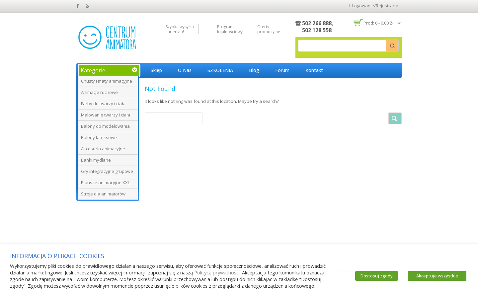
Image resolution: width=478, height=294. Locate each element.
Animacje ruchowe (99, 92)
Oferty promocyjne (268, 29)
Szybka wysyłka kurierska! (180, 29)
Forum (282, 70)
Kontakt (314, 70)
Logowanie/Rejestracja (375, 6)
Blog (254, 70)
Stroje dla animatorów (103, 194)
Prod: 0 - (378, 23)
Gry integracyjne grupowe (107, 171)
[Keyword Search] (342, 45)
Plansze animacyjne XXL (105, 182)
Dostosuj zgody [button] (376, 276)
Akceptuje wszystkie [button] (437, 276)
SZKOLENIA (220, 70)
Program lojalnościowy (228, 29)
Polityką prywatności (217, 272)
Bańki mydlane (96, 160)
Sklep (156, 70)
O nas (185, 70)
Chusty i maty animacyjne (106, 81)
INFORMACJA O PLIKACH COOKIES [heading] (57, 256)
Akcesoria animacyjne (103, 149)
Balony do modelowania (105, 126)
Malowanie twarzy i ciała (105, 115)
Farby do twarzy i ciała (103, 104)
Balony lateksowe (99, 137)
